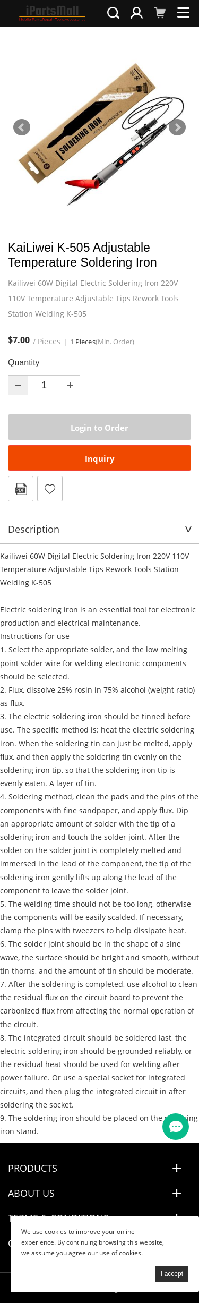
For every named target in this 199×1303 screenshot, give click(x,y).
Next (177, 127)
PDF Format (20, 488)
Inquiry (100, 458)
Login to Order (99, 427)
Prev (21, 127)
